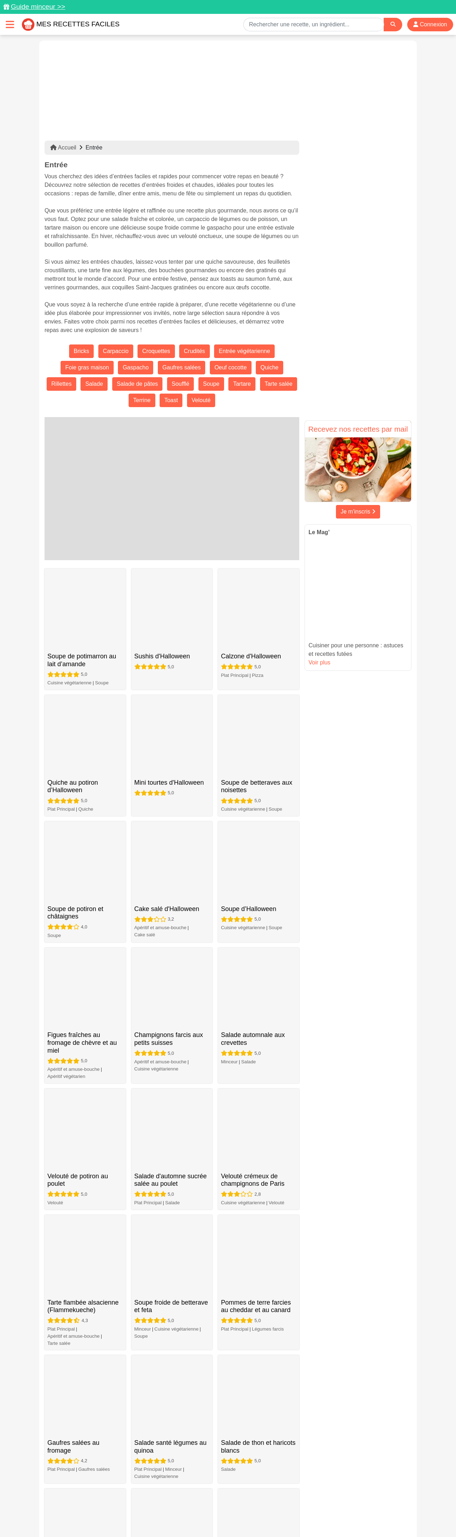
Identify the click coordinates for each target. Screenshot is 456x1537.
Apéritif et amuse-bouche (160, 727)
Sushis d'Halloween (162, 584)
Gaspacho (136, 367)
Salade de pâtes (137, 384)
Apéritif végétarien (66, 820)
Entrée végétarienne (244, 351)
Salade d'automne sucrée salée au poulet (170, 860)
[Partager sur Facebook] (228, 1496)
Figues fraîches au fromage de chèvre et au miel (82, 787)
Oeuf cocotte (230, 367)
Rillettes (61, 384)
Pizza (257, 603)
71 (291, 1441)
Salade (94, 384)
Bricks (81, 351)
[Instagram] (255, 1496)
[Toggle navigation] (10, 24)
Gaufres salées (181, 367)
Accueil (63, 147)
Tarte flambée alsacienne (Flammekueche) (83, 922)
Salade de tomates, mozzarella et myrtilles (252, 1068)
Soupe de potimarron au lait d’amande (81, 596)
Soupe (211, 384)
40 (155, 1441)
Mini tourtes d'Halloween (169, 646)
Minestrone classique (251, 1320)
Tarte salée (278, 384)
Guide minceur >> (38, 6)
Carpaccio (116, 351)
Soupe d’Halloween (248, 708)
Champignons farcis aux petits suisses (168, 783)
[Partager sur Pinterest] (201, 1496)
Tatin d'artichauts (158, 1320)
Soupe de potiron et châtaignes (75, 721)
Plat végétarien (236, 1293)
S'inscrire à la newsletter (298, 1516)
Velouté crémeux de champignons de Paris (252, 860)
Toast (171, 400)
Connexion (430, 24)
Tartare (242, 384)
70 (276, 1441)
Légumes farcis (268, 945)
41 (171, 1441)
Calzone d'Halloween (251, 584)
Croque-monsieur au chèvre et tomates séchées (250, 1134)
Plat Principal (234, 603)
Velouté (201, 400)
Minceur (229, 806)
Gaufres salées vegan (165, 1118)
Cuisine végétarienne (69, 619)
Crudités (194, 351)
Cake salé (144, 734)
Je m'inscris (358, 512)
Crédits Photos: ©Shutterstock (164, 1516)
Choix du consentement (234, 1516)
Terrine (142, 400)
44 (217, 1441)
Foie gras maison (87, 367)
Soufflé (181, 384)
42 (186, 1441)
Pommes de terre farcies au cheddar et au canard (256, 922)
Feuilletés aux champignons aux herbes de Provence (170, 1391)
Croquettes (156, 351)
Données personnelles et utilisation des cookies (99, 1509)
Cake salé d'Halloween (167, 708)
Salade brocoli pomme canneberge (166, 1263)
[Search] (393, 24)
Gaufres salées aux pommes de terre (75, 1068)
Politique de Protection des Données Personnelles (344, 1509)
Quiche (269, 367)
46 (247, 1441)
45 (232, 1441)
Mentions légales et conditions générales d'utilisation (221, 1509)
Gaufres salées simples (167, 1056)
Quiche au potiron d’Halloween (72, 658)
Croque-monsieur (270, 1161)
